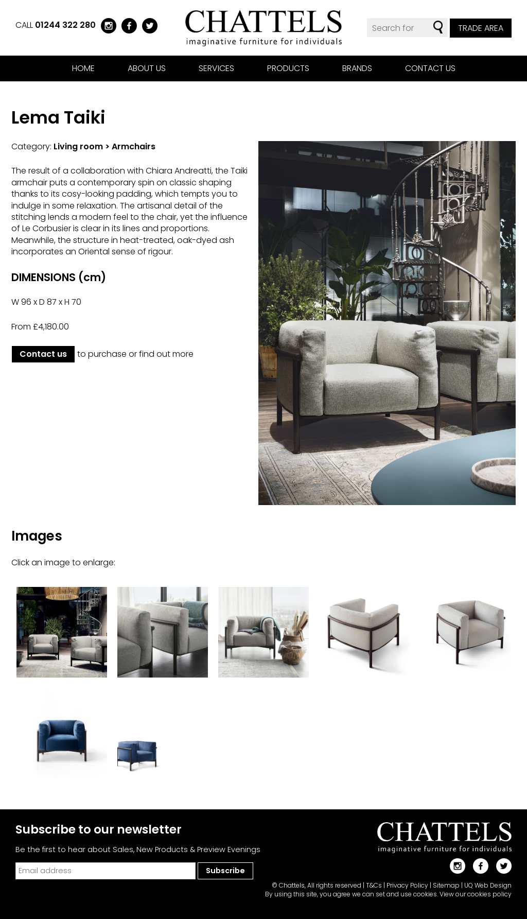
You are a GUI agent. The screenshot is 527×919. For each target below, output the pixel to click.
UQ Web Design (488, 885)
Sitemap (446, 885)
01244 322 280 (65, 25)
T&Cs (374, 885)
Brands (357, 68)
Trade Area (480, 28)
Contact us (430, 68)
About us (147, 68)
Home (83, 68)
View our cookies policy (476, 894)
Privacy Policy (407, 885)
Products (288, 68)
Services (216, 68)
